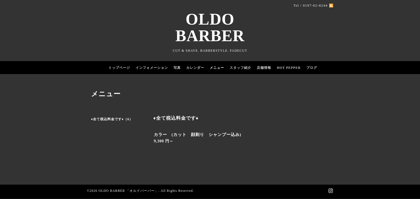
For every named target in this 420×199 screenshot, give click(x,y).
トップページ (119, 68)
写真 (177, 68)
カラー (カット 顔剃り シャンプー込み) (197, 134)
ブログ (311, 68)
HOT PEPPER (288, 68)
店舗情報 (264, 68)
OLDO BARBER (210, 27)
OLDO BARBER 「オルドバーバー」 (128, 191)
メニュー (217, 68)
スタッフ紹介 (240, 68)
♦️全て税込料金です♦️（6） (112, 119)
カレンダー (195, 68)
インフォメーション (152, 68)
